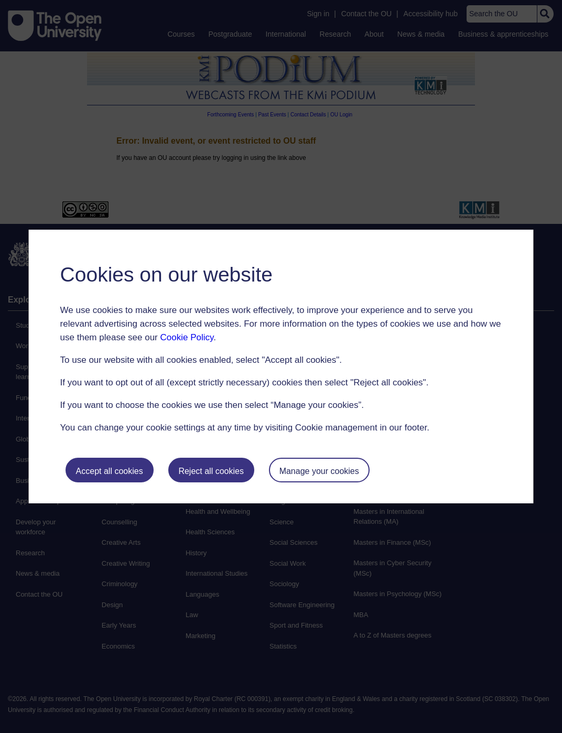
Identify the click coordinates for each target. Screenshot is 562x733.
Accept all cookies (109, 471)
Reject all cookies (211, 471)
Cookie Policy (187, 337)
